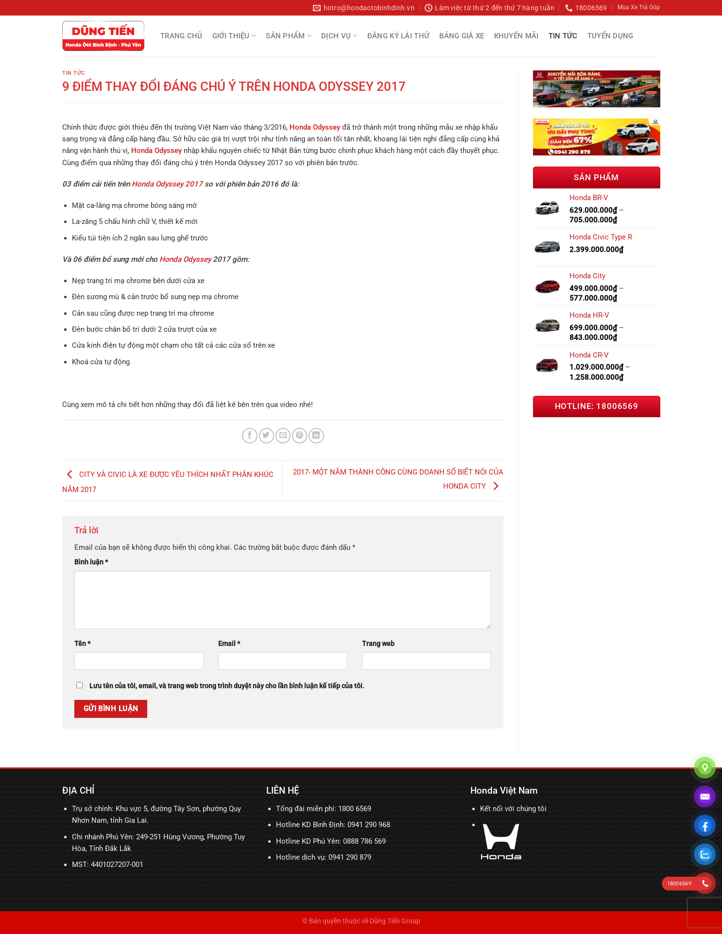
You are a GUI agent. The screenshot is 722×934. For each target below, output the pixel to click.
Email (229, 643)
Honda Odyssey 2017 (167, 184)
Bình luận (91, 562)
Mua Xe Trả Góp (639, 7)
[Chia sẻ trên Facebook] (249, 435)
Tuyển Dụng (610, 36)
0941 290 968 (368, 824)
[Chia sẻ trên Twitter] (266, 435)
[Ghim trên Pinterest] (299, 435)
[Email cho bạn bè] (283, 435)
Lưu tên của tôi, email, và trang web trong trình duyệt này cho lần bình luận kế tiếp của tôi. (226, 686)
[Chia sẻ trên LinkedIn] (316, 435)
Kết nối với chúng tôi (513, 808)
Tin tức (563, 36)
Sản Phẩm (288, 35)
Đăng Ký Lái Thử (398, 36)
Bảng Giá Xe (461, 36)
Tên (82, 643)
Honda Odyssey (185, 259)
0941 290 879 (349, 857)
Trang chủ (181, 36)
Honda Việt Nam (504, 790)
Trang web (378, 643)
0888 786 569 (364, 841)
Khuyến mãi (516, 36)
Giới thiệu (234, 35)
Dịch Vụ (339, 35)
